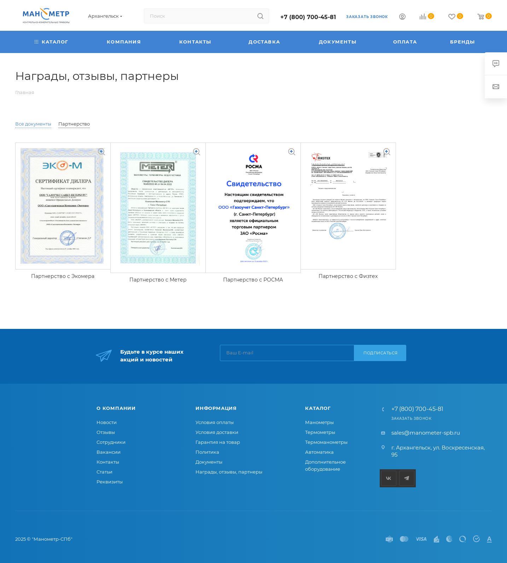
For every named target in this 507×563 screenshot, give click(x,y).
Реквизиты (110, 481)
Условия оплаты (215, 422)
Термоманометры (326, 442)
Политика (207, 452)
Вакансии (109, 452)
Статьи (104, 472)
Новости (107, 422)
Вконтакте (388, 478)
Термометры (320, 432)
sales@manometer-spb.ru (425, 432)
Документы (209, 462)
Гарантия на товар (218, 442)
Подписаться (380, 352)
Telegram (406, 478)
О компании (116, 408)
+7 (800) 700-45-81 (308, 17)
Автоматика (319, 452)
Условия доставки (217, 432)
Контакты (108, 462)
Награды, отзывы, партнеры (229, 472)
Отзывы (106, 432)
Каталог (318, 408)
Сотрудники (111, 442)
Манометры (319, 422)
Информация (216, 408)
